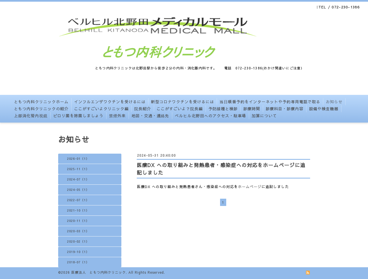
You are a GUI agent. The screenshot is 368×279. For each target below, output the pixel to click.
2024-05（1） (78, 189)
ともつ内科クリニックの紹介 (41, 108)
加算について (264, 115)
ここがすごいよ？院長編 (180, 108)
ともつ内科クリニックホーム (41, 101)
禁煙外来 (117, 115)
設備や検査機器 (323, 108)
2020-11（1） (78, 221)
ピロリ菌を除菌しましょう (78, 115)
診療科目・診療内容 (284, 108)
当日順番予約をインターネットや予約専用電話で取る (270, 101)
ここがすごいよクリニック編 (101, 108)
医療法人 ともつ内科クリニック (98, 272)
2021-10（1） (78, 210)
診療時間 (251, 108)
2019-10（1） (78, 252)
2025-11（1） (78, 169)
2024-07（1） (78, 179)
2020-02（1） (78, 241)
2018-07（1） (78, 262)
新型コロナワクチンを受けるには (182, 101)
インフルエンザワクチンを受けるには (109, 101)
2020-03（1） (78, 231)
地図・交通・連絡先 (150, 115)
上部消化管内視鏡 (31, 115)
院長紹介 (142, 108)
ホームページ (249, 186)
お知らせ (334, 101)
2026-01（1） (78, 158)
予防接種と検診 (223, 108)
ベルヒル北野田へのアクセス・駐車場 (210, 115)
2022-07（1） (78, 200)
